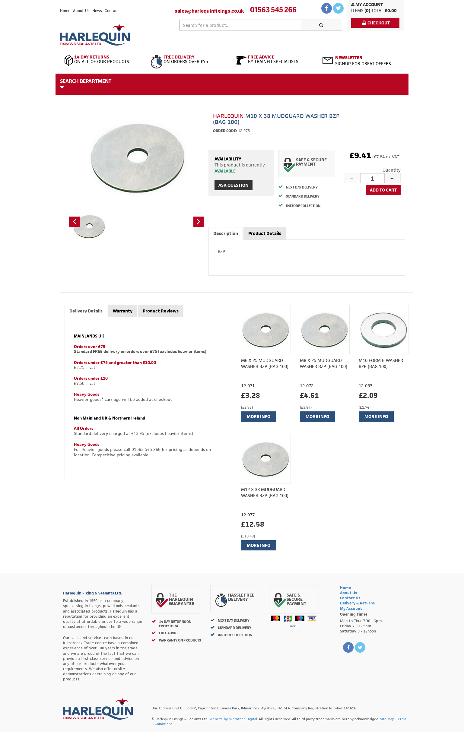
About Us (81, 10)
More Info (258, 416)
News (97, 10)
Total (377, 10)
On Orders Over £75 (189, 59)
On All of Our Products (103, 59)
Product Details (264, 233)
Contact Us (350, 597)
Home (65, 10)
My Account (367, 4)
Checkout (376, 23)
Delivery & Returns (357, 603)
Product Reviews (161, 311)
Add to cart (383, 190)
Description (225, 233)
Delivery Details (86, 311)
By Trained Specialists (275, 59)
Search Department (85, 84)
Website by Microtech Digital (233, 719)
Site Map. (387, 719)
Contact (112, 10)
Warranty (122, 311)
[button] (74, 222)
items (357, 10)
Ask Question (233, 185)
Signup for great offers (363, 60)
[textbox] (240, 25)
